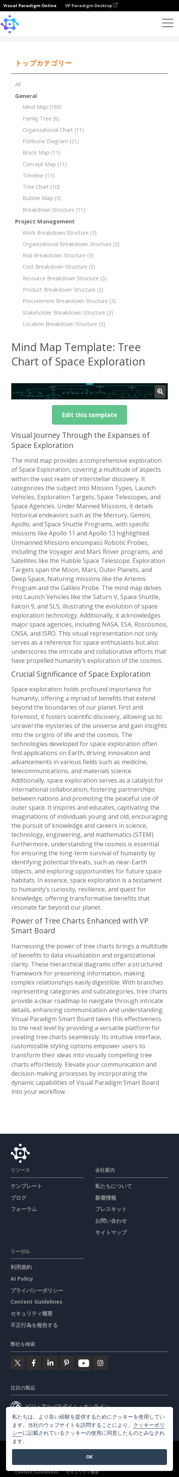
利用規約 (21, 1267)
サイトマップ (111, 1232)
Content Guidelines (36, 1301)
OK (89, 1457)
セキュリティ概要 (32, 1313)
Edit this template (89, 415)
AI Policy (22, 1278)
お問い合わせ (111, 1220)
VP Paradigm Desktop (91, 5)
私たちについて (113, 1186)
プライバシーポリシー (37, 1290)
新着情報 (105, 1197)
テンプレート (26, 1186)
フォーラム (24, 1208)
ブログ (18, 1197)
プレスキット (111, 1208)
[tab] (89, 63)
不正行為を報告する (34, 1325)
